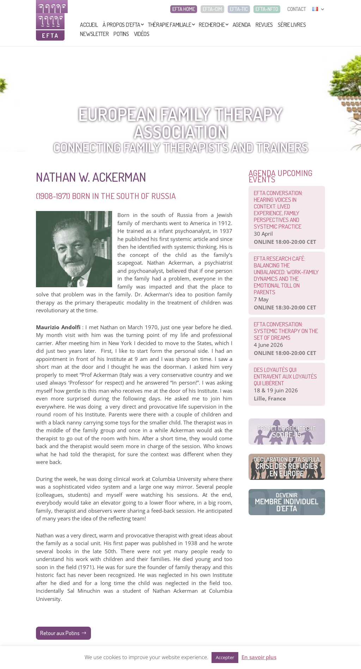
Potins (121, 33)
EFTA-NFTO (267, 9)
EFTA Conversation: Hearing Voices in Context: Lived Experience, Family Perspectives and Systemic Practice (278, 209)
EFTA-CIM (212, 9)
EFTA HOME (183, 9)
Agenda (242, 24)
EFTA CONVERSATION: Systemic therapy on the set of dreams (286, 330)
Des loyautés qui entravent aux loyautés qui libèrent (285, 376)
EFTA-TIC (239, 9)
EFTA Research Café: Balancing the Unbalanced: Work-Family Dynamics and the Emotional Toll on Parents (286, 275)
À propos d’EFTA (121, 24)
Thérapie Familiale (169, 24)
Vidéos (141, 33)
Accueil (89, 24)
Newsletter (94, 33)
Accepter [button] (225, 657)
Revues (264, 24)
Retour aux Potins (60, 633)
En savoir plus (258, 657)
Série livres (292, 24)
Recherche (212, 24)
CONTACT (296, 9)
